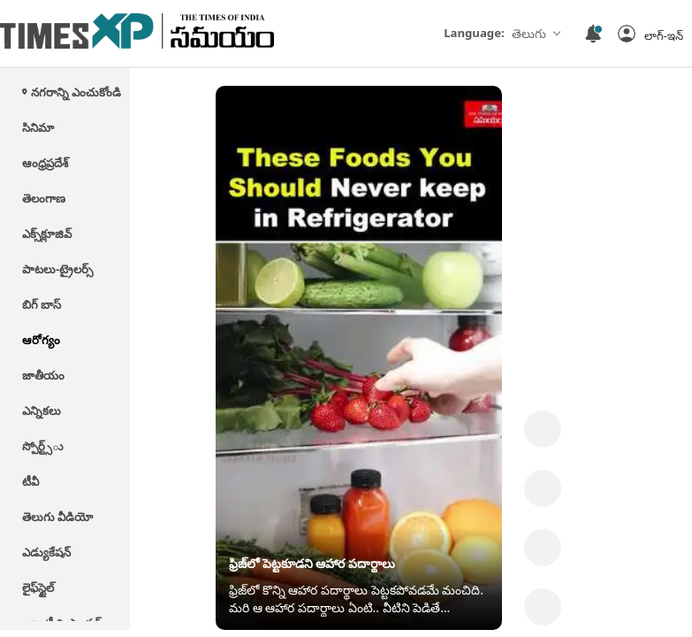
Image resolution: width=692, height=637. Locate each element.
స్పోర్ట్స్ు (43, 446)
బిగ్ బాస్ (41, 304)
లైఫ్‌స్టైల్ (38, 587)
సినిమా (38, 127)
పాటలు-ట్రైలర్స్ (57, 269)
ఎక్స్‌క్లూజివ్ (47, 234)
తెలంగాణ (43, 198)
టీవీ (30, 481)
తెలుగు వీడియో (57, 517)
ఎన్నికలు (41, 410)
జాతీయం (43, 375)
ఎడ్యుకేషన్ (46, 552)
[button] (650, 33)
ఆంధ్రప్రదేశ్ (45, 163)
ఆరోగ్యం (41, 340)
